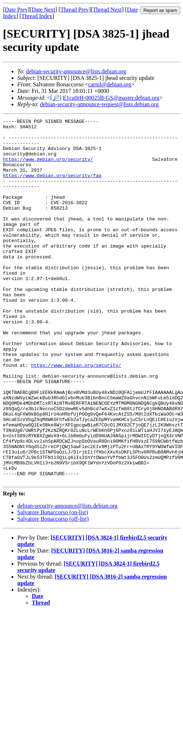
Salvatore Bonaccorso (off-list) (53, 591)
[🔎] (55, 98)
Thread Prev (74, 10)
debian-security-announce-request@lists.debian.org (99, 104)
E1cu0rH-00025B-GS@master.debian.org (111, 98)
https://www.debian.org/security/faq (52, 187)
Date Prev (16, 10)
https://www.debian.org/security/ (48, 167)
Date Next (43, 10)
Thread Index (36, 16)
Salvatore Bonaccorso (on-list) (52, 585)
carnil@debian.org (109, 84)
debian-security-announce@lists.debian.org (76, 71)
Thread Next (107, 10)
